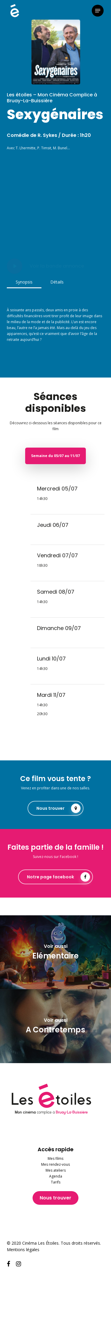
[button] (98, 11)
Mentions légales (23, 1249)
